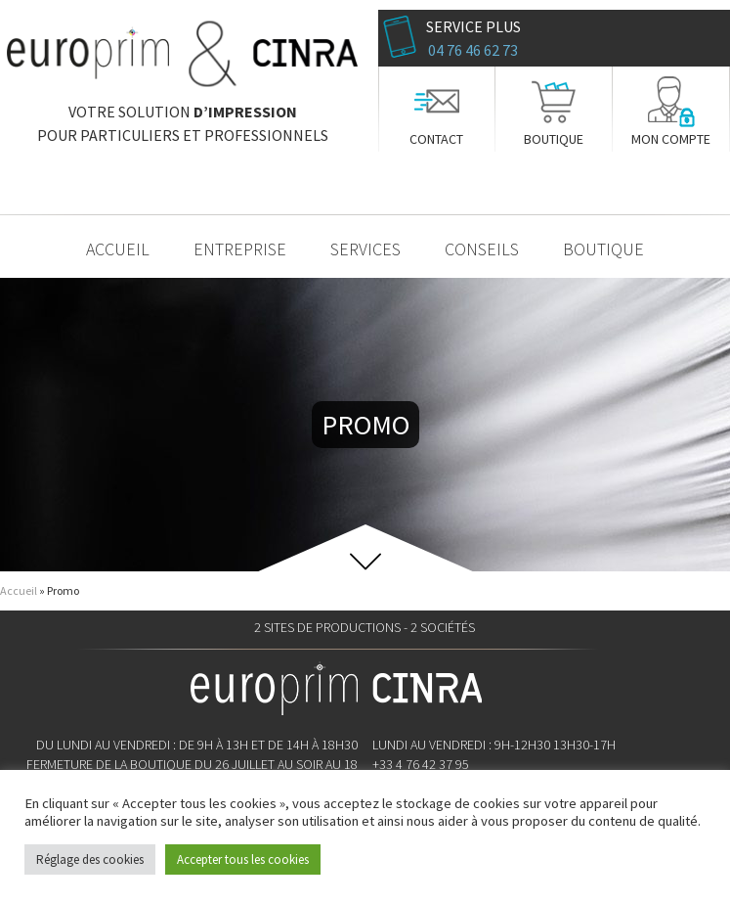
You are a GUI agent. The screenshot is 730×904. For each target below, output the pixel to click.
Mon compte (670, 139)
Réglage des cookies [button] (90, 859)
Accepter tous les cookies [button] (243, 859)
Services (365, 249)
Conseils (482, 249)
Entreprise (239, 249)
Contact (436, 139)
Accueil (118, 249)
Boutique (553, 139)
